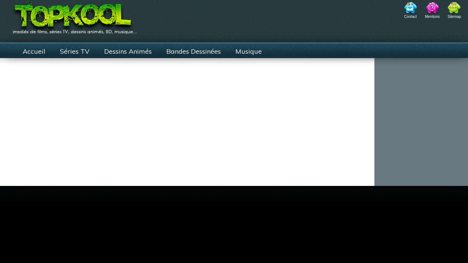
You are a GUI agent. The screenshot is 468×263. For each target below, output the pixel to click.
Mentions (432, 17)
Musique (248, 51)
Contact (410, 17)
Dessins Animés (128, 51)
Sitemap (454, 17)
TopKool (75, 15)
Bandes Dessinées (193, 51)
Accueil (34, 51)
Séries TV (75, 51)
